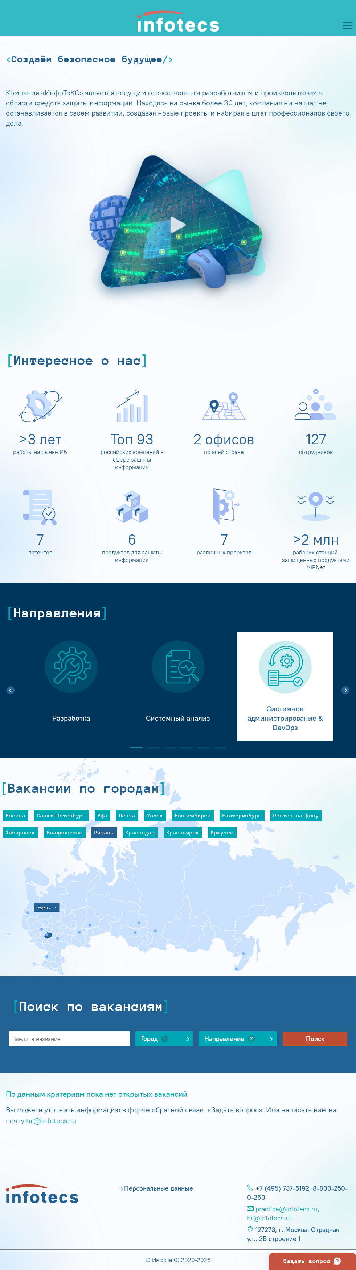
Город (155, 1039)
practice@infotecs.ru (286, 1209)
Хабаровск (20, 832)
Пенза (127, 815)
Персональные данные (158, 1188)
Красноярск (183, 832)
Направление (229, 1039)
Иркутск (222, 832)
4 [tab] (183, 747)
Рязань (104, 832)
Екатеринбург (242, 815)
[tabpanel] (71, 686)
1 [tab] (133, 747)
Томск (155, 815)
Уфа (102, 815)
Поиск (315, 1039)
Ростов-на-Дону (296, 815)
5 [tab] (200, 747)
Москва (15, 815)
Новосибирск (193, 815)
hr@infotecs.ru (51, 1120)
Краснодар (140, 832)
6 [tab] (217, 747)
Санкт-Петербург (61, 815)
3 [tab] (167, 747)
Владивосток (65, 832)
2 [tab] (150, 747)
